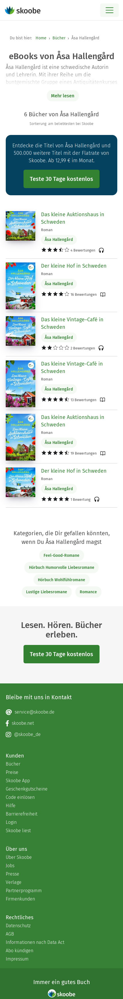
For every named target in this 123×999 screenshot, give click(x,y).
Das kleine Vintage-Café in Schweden (72, 367)
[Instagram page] (61, 734)
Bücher (58, 38)
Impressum (17, 959)
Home (41, 38)
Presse (12, 874)
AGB (10, 934)
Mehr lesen (62, 95)
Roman (46, 230)
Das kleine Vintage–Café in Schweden (72, 323)
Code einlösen (20, 797)
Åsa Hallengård (59, 239)
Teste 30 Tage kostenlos (61, 178)
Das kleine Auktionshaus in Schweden (72, 218)
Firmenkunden (20, 899)
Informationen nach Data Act (35, 942)
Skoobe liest (18, 830)
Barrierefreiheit (21, 814)
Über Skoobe (19, 857)
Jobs (10, 865)
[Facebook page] (61, 723)
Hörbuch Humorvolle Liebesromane (61, 567)
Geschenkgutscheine (27, 789)
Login (11, 822)
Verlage (14, 882)
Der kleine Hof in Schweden (74, 266)
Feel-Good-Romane (61, 555)
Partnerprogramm (24, 890)
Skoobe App (18, 780)
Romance (88, 592)
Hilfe (10, 805)
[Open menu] (109, 10)
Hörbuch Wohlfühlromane (61, 579)
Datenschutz (18, 925)
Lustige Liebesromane (46, 592)
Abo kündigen (19, 950)
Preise (12, 772)
